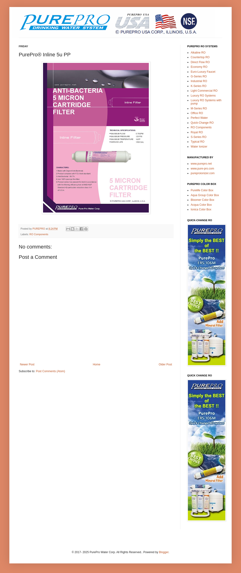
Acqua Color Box (201, 204)
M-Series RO (199, 108)
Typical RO (197, 141)
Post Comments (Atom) (50, 371)
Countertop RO (200, 57)
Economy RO (199, 66)
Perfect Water (199, 117)
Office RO (197, 113)
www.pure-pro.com (202, 168)
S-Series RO (198, 137)
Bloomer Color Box (202, 200)
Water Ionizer (199, 146)
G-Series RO (199, 76)
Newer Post (27, 364)
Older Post (165, 364)
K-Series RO (198, 86)
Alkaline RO (198, 52)
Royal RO (197, 132)
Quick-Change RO (202, 122)
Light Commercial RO (204, 90)
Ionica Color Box (201, 209)
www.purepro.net (201, 163)
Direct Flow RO (200, 62)
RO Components (38, 234)
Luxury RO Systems (203, 95)
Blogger (163, 552)
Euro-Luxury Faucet (203, 71)
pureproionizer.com (203, 173)
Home (96, 364)
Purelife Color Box (202, 190)
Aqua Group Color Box (205, 195)
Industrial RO (199, 81)
